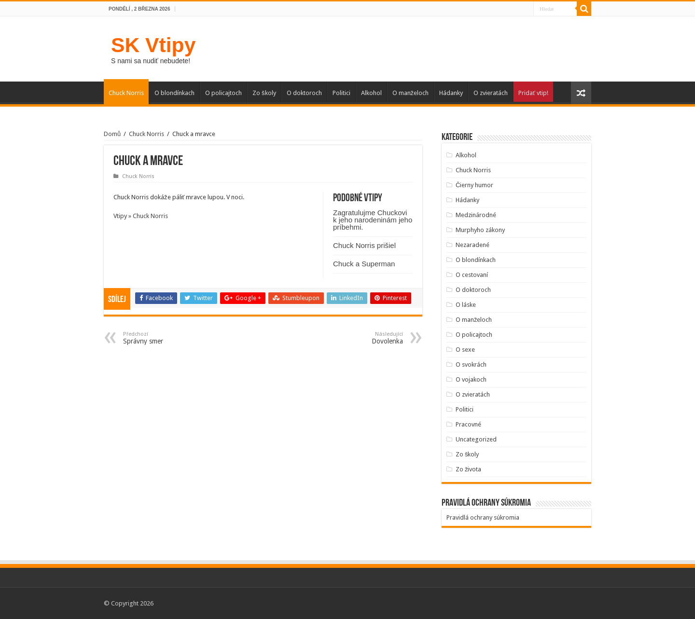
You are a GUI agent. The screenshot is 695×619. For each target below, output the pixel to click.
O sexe (465, 349)
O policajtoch (223, 92)
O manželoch (410, 92)
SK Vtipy (153, 44)
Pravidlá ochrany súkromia (482, 517)
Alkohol (371, 92)
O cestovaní (472, 274)
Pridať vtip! (533, 92)
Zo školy (264, 92)
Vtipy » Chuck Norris (140, 216)
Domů (112, 134)
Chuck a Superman (364, 264)
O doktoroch (304, 92)
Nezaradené (472, 244)
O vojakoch (471, 379)
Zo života (469, 469)
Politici (341, 92)
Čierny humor (474, 185)
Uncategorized (476, 439)
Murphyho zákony (480, 230)
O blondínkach (174, 92)
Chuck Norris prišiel (364, 245)
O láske (466, 304)
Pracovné (468, 424)
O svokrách (471, 364)
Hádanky (451, 92)
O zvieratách (490, 92)
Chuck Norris (126, 92)
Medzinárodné (476, 215)
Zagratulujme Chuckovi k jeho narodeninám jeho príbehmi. (372, 219)
